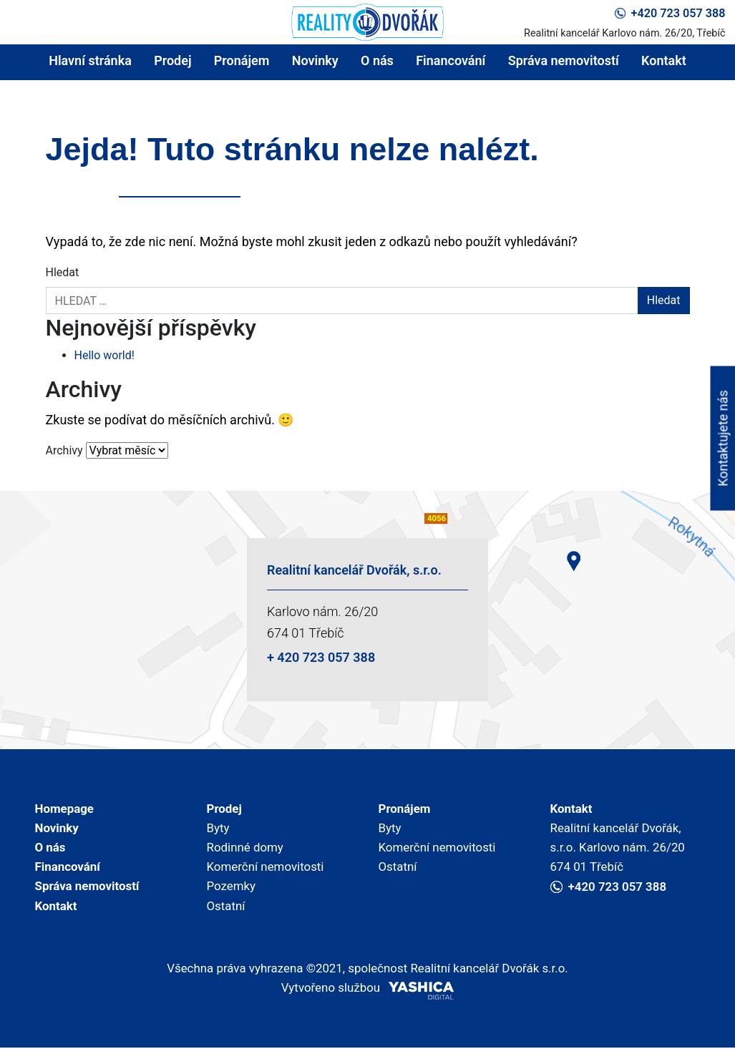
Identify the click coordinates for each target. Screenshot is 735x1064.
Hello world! (104, 355)
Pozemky (233, 895)
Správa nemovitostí (563, 60)
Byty (219, 831)
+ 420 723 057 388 (321, 657)
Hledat (62, 272)
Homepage (66, 809)
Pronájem (242, 60)
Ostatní (227, 916)
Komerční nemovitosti (269, 874)
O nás (377, 60)
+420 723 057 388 (670, 13)
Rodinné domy (248, 852)
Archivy (64, 450)
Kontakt (663, 60)
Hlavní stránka (90, 60)
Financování (450, 60)
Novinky (315, 60)
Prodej (172, 60)
